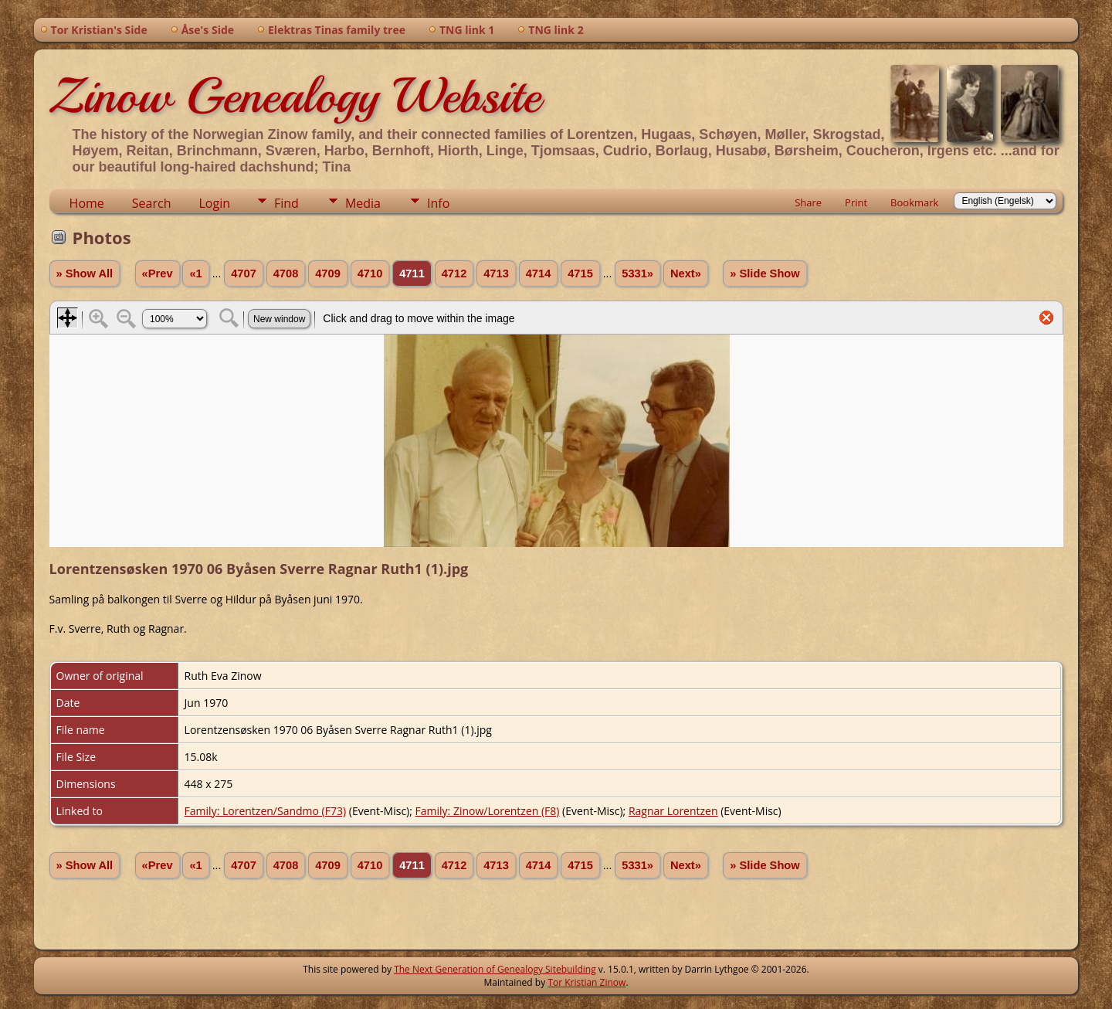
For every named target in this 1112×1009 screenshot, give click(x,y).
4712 (454, 273)
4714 (538, 273)
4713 (496, 273)
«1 (195, 273)
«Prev (157, 273)
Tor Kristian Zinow (587, 982)
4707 (243, 273)
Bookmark (914, 202)
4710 (370, 273)
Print (856, 202)
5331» (637, 273)
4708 (286, 273)
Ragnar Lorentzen (673, 810)
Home (87, 203)
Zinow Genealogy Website (295, 96)
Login (214, 203)
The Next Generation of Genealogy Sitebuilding (495, 969)
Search (151, 203)
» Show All (85, 273)
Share (808, 202)
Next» (685, 273)
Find (286, 203)
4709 (328, 273)
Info (438, 203)
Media (363, 203)
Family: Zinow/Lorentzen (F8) (487, 810)
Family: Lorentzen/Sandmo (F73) (266, 810)
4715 (580, 273)
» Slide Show (764, 273)
